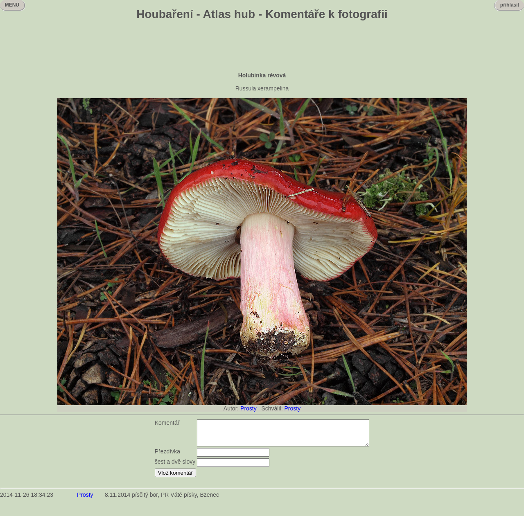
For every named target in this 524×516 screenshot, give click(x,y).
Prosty (248, 408)
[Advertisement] (262, 47)
